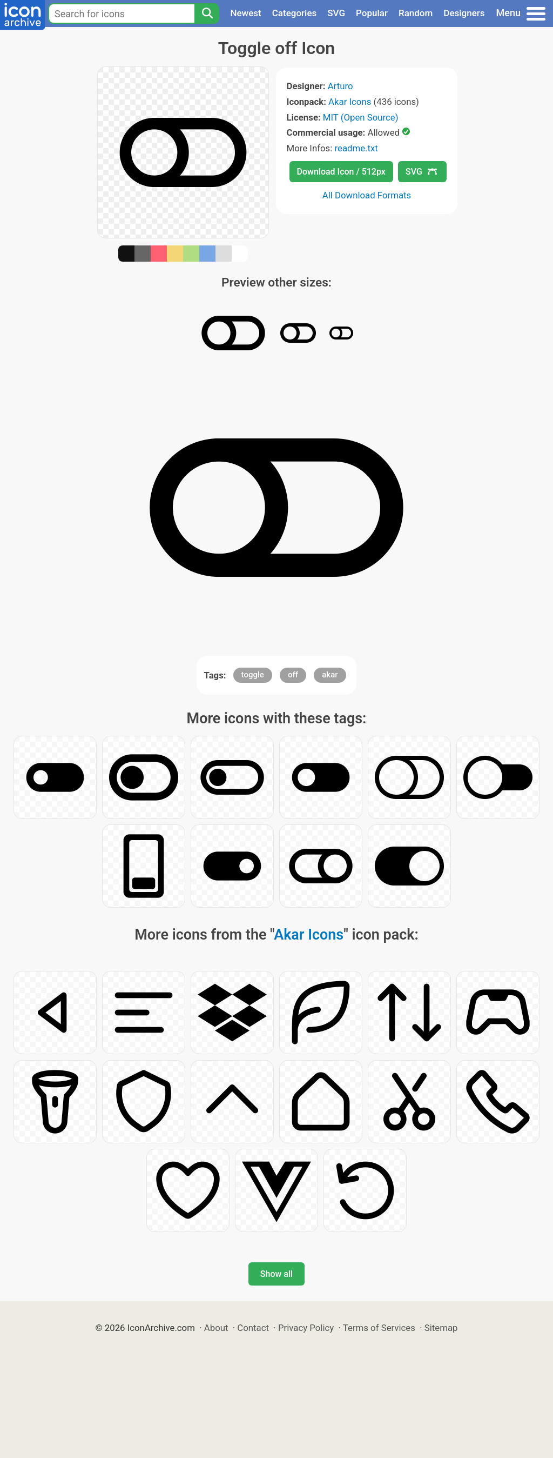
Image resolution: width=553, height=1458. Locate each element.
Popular (372, 13)
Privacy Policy (306, 1327)
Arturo (340, 86)
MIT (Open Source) (361, 117)
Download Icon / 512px (341, 172)
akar (330, 675)
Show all (276, 1274)
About (216, 1327)
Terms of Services (379, 1327)
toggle (252, 675)
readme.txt (355, 148)
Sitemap (441, 1327)
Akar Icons (349, 101)
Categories (294, 13)
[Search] (206, 13)
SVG (336, 13)
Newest (245, 13)
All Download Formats (367, 195)
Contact (253, 1327)
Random (416, 13)
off (293, 675)
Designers (463, 13)
